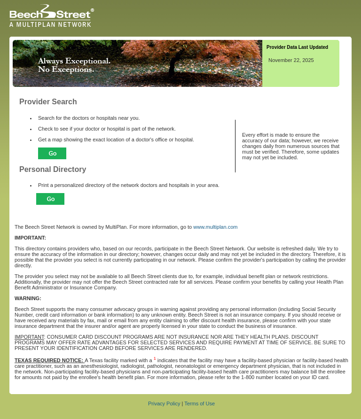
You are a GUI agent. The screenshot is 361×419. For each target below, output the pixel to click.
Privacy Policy (164, 403)
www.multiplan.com (215, 227)
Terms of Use (199, 403)
